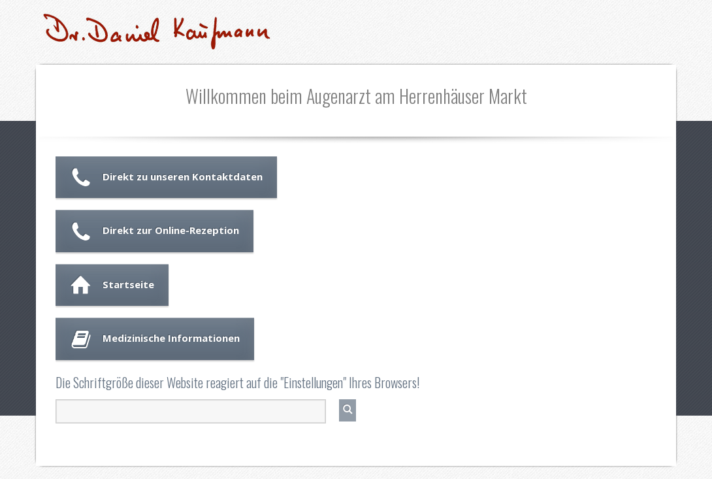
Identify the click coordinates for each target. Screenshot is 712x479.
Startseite (128, 284)
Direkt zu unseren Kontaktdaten (183, 176)
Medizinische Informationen (171, 337)
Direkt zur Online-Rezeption (171, 230)
